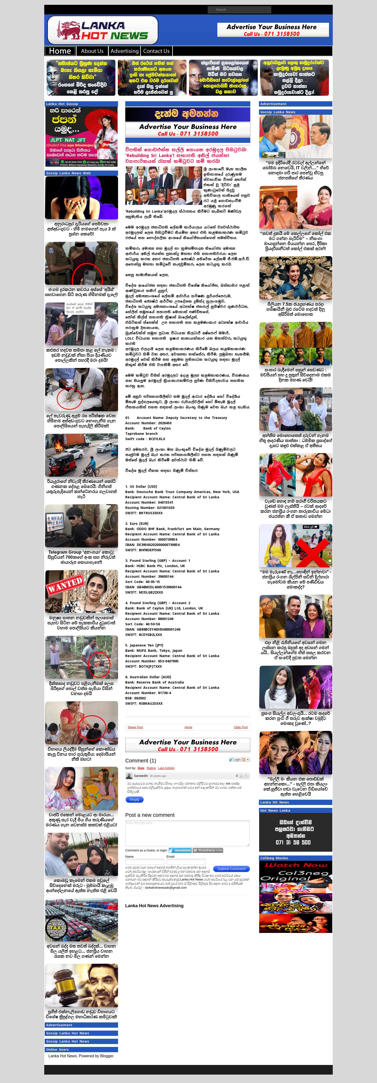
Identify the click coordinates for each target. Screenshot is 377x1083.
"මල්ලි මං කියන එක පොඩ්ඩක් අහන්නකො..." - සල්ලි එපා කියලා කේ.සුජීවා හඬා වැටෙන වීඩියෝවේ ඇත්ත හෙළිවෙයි (295, 787)
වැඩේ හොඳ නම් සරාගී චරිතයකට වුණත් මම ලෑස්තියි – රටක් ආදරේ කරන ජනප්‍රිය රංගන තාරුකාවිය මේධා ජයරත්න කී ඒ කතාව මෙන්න (295, 509)
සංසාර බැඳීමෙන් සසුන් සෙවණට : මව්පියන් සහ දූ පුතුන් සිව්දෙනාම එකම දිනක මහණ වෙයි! (295, 374)
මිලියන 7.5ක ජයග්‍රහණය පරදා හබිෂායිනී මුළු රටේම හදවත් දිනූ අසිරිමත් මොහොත (295, 309)
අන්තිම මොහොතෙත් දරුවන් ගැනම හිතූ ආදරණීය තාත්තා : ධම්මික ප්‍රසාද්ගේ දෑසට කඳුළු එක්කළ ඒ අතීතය (295, 440)
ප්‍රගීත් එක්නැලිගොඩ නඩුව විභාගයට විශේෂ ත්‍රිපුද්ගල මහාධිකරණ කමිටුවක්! (81, 1014)
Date (141, 768)
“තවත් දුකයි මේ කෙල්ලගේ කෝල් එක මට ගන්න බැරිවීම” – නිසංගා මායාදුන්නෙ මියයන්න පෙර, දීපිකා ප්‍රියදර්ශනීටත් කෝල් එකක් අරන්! (295, 241)
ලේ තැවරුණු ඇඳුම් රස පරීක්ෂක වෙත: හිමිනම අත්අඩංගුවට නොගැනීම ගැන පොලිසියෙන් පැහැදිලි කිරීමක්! (81, 420)
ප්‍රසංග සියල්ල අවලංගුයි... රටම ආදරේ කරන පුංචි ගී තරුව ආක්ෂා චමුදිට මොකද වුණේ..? (295, 718)
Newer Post (135, 727)
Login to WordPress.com (208, 850)
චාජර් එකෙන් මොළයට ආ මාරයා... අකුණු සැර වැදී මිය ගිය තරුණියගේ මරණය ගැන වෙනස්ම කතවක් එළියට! (81, 819)
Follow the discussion (246, 759)
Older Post (241, 727)
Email (171, 856)
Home (188, 727)
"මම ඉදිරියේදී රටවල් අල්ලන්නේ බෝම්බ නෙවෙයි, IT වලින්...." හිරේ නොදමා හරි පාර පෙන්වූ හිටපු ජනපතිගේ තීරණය (296, 170)
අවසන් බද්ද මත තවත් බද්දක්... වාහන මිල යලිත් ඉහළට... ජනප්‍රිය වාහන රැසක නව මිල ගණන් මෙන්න (81, 951)
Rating (151, 768)
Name (129, 856)
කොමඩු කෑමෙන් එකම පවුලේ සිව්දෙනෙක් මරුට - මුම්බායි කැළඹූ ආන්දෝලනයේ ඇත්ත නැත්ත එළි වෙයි (81, 885)
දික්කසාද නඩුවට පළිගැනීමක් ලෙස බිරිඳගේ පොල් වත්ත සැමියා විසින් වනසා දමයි (81, 688)
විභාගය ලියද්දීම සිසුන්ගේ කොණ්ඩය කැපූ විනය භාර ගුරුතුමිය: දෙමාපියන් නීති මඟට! (81, 754)
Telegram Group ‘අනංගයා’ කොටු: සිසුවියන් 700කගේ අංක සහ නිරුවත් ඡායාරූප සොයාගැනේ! (81, 557)
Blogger (106, 1056)
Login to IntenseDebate (180, 850)
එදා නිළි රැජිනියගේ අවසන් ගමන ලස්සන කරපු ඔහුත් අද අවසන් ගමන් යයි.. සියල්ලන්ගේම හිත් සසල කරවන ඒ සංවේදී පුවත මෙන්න (296, 650)
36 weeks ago (158, 775)
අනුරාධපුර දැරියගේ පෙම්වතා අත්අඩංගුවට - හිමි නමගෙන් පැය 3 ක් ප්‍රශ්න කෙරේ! (81, 229)
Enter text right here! (187, 833)
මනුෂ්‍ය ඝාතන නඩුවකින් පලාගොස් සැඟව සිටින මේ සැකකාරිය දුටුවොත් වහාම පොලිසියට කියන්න (81, 622)
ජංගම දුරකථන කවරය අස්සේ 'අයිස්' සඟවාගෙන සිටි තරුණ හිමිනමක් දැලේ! (81, 292)
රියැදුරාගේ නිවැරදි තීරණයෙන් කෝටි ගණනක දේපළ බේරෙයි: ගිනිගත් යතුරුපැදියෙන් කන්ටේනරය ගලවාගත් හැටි (81, 489)
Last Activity (166, 768)
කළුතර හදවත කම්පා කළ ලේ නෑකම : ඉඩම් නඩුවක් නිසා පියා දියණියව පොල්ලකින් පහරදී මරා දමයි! (81, 355)
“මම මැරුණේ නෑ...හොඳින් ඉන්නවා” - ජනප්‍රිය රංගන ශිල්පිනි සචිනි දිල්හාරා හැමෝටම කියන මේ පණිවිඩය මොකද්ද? (295, 579)
